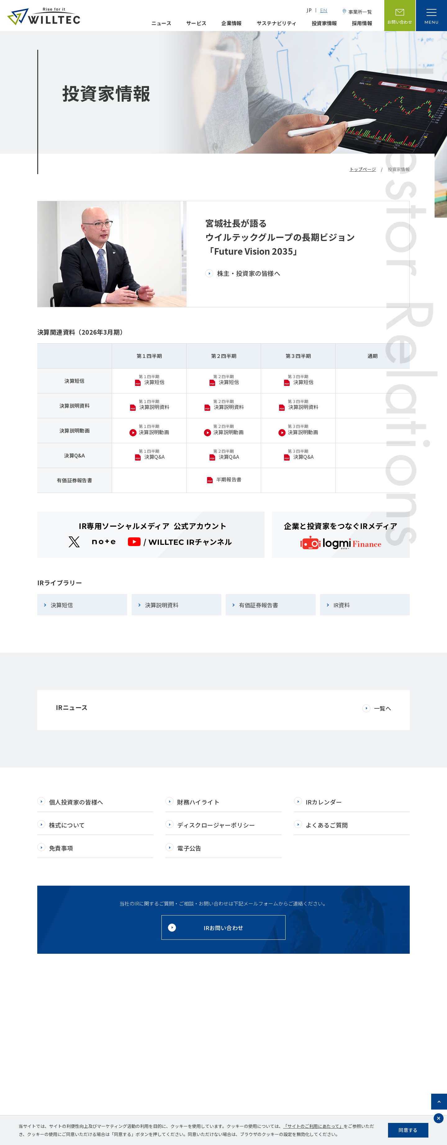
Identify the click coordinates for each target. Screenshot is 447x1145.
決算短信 (62, 605)
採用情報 (362, 23)
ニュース (161, 23)
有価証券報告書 (258, 605)
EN (323, 11)
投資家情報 (324, 23)
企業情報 (231, 23)
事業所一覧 (360, 11)
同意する (408, 1130)
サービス (196, 23)
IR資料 (341, 605)
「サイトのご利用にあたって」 (313, 1126)
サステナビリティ (277, 23)
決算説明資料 (161, 605)
